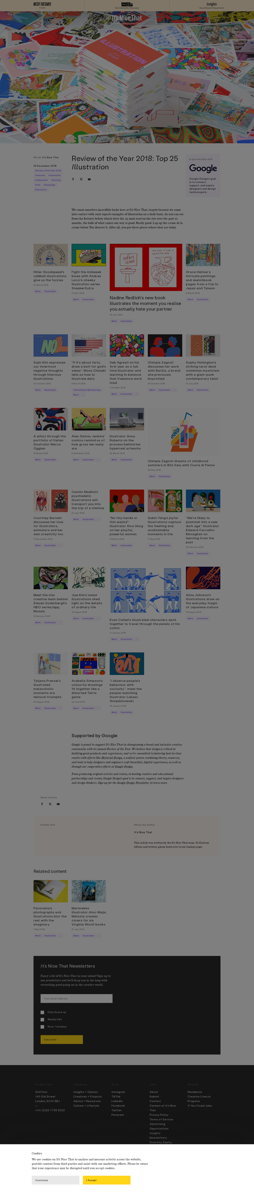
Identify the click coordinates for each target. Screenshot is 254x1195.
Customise (41, 1180)
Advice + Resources (87, 1101)
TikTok (116, 1096)
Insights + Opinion (85, 1091)
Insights (155, 1133)
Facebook (118, 1105)
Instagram (118, 1091)
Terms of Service (161, 1119)
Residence (195, 1091)
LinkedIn (117, 1101)
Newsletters (158, 1137)
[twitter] (81, 179)
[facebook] (73, 179)
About (154, 1091)
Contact (191, 847)
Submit (154, 1096)
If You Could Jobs (200, 1105)
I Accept (91, 1180)
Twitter (116, 1110)
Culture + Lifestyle (86, 1105)
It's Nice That (50, 157)
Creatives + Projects (87, 1096)
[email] (89, 179)
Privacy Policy (159, 1114)
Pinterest (117, 1114)
